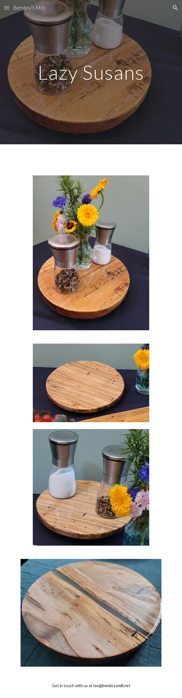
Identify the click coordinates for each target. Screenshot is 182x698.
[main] (91, 72)
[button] (6, 7)
